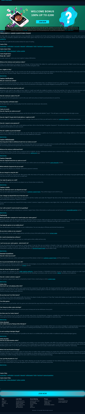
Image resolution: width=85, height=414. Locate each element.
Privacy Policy (47, 401)
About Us (4, 401)
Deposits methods (34, 401)
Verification (10, 46)
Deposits (22, 46)
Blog (3, 406)
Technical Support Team (39, 248)
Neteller (32, 407)
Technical (40, 46)
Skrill (31, 406)
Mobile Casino (19, 403)
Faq (3, 404)
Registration (3, 46)
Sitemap (4, 402)
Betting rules (19, 407)
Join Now (42, 394)
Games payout (19, 406)
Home (1, 31)
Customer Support (64, 119)
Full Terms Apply (69, 30)
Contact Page (51, 279)
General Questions (48, 46)
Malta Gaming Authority (26, 271)
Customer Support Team (49, 258)
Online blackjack (20, 402)
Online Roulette (21, 51)
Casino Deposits (54, 162)
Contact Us (3, 39)
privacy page (53, 233)
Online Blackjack (11, 51)
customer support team (33, 192)
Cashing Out (33, 153)
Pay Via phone (33, 403)
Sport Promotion (62, 402)
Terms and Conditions (47, 403)
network (25, 30)
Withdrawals (29, 46)
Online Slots (3, 51)
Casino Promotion (63, 401)
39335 (59, 273)
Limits (35, 46)
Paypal (32, 404)
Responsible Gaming (71, 210)
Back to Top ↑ (3, 76)
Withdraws (33, 402)
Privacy (24, 265)
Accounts (17, 46)
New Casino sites (20, 404)
